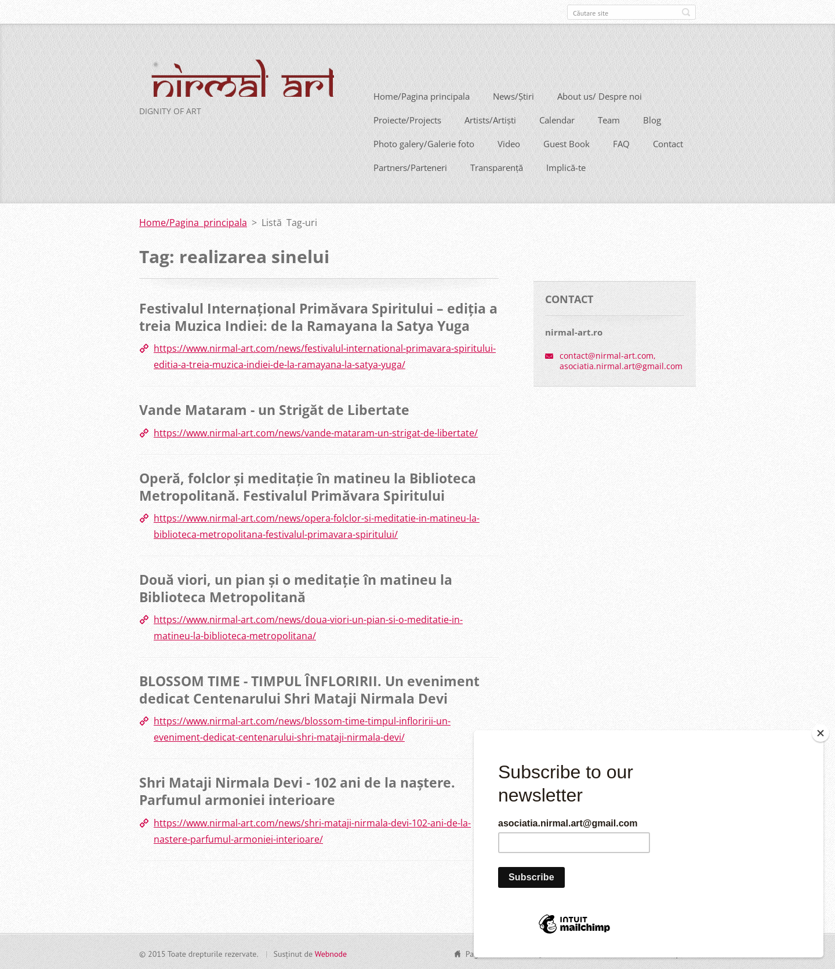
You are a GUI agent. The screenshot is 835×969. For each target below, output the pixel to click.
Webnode (331, 952)
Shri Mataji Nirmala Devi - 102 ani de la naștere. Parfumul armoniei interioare (297, 790)
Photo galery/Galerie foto (423, 142)
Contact (668, 142)
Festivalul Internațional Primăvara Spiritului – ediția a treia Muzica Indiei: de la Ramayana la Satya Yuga (318, 316)
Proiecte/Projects (407, 119)
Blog (652, 119)
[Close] (820, 733)
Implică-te (566, 166)
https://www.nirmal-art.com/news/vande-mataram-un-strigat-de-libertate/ (316, 431)
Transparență (496, 166)
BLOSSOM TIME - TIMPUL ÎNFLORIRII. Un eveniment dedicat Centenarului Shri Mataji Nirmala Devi (309, 688)
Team (609, 119)
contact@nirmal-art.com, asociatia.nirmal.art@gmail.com (621, 359)
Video (509, 142)
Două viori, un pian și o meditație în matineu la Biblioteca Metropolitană (295, 586)
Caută (686, 12)
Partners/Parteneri (410, 166)
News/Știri (513, 95)
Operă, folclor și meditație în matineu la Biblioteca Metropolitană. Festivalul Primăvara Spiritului (307, 485)
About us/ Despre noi (599, 95)
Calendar (557, 119)
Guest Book (566, 142)
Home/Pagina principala (421, 95)
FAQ (621, 142)
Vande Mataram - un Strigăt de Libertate (274, 408)
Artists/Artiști (490, 119)
